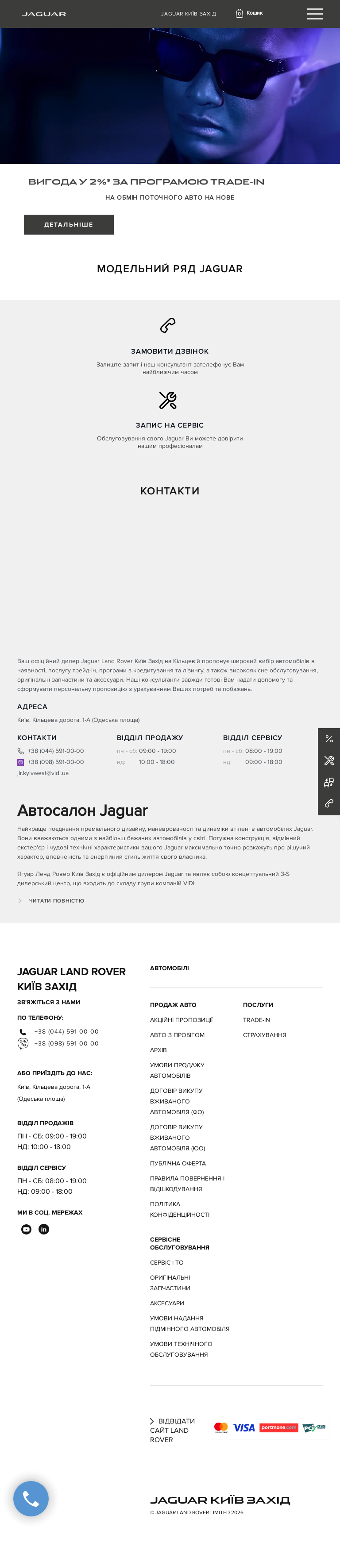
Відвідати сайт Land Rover (172, 1430)
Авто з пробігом (177, 1035)
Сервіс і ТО (167, 1262)
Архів (158, 1050)
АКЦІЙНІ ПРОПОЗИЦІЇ (181, 1020)
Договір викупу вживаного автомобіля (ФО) (177, 1101)
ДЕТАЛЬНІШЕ (68, 224)
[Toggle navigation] (315, 14)
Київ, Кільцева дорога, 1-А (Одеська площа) (53, 1093)
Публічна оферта (178, 1163)
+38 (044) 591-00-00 (50, 751)
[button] (249, 13)
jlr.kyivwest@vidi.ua (43, 773)
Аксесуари (167, 1303)
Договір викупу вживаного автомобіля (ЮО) (177, 1137)
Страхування (264, 1035)
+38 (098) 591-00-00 (50, 762)
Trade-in (256, 1020)
